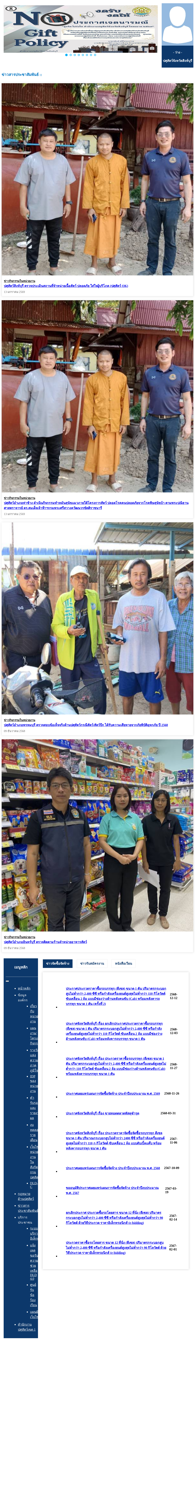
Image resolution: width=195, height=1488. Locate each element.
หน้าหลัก (24, 988)
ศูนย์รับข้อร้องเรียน (33, 1295)
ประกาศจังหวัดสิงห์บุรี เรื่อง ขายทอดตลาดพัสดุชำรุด (102, 1113)
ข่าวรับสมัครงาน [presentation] (92, 963)
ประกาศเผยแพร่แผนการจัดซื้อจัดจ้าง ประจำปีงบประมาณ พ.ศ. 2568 (113, 1168)
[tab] (58, 963)
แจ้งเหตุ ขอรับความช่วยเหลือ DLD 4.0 (34, 1262)
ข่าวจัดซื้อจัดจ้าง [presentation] (57, 963)
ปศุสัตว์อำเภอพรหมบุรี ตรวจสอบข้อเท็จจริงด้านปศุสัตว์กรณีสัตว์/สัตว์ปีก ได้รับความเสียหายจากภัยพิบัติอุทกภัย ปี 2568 (86, 723)
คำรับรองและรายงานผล (35, 1108)
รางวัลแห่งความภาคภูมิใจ (34, 1060)
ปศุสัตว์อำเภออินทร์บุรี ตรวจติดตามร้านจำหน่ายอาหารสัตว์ (45, 940)
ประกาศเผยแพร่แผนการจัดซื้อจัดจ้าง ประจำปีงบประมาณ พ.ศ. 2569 (113, 1093)
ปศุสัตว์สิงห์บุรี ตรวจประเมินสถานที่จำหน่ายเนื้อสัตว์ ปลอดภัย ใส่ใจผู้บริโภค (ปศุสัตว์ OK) (66, 286)
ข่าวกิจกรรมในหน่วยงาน (19, 281)
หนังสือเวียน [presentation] (123, 963)
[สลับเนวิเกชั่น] (7, 981)
